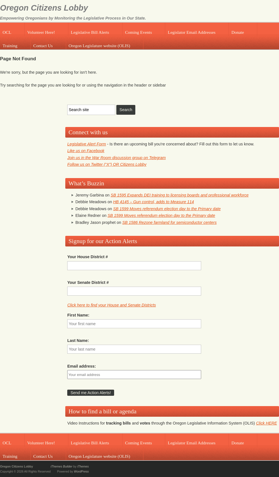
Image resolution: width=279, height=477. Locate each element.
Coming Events (138, 32)
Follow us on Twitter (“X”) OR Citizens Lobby (106, 164)
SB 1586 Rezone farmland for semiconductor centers (169, 222)
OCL (7, 32)
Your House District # (87, 257)
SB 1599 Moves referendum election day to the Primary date (167, 209)
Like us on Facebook (85, 150)
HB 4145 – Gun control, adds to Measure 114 (153, 202)
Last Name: (78, 340)
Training (10, 45)
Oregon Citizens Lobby (44, 7)
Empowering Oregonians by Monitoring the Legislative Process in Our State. (73, 18)
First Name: (78, 315)
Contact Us (43, 45)
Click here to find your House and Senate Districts (111, 305)
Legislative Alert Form (86, 144)
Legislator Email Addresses (191, 32)
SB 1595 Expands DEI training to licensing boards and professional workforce (180, 195)
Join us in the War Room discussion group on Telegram (116, 157)
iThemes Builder (61, 466)
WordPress (81, 471)
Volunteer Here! (41, 32)
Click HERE (266, 423)
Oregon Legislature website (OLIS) (99, 45)
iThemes (83, 466)
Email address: (81, 366)
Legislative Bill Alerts (90, 32)
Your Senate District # (88, 282)
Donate (237, 32)
